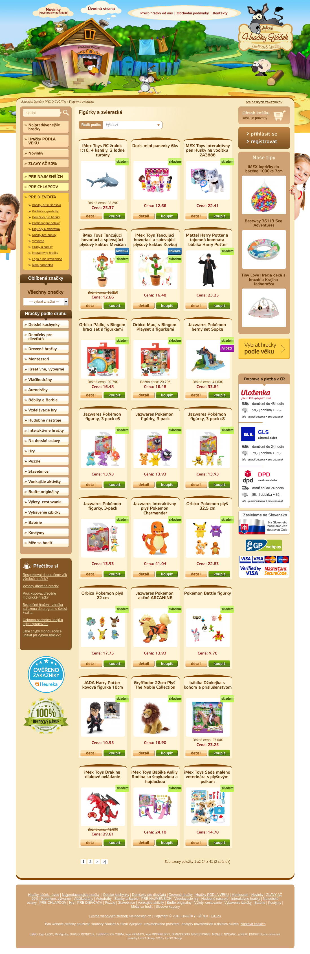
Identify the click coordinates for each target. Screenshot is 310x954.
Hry (71, 903)
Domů (38, 101)
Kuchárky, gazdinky (45, 211)
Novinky (257, 895)
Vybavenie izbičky (238, 903)
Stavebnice (126, 903)
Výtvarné (38, 241)
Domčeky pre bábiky (46, 217)
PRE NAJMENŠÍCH (156, 899)
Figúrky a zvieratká (81, 101)
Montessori (240, 895)
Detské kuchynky (116, 895)
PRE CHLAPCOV (52, 903)
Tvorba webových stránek (108, 916)
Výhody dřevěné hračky (41, 586)
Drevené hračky (181, 895)
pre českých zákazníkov (264, 102)
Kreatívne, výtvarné (56, 899)
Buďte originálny (179, 903)
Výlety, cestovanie (208, 903)
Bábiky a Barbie (126, 899)
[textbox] (42, 113)
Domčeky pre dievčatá (149, 895)
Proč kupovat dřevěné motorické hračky (39, 595)
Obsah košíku (256, 113)
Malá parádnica (42, 265)
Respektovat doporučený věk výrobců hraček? (45, 577)
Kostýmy (274, 903)
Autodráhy (103, 899)
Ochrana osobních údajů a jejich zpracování (43, 622)
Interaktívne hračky (45, 252)
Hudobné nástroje (214, 899)
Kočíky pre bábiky (44, 235)
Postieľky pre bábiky (46, 223)
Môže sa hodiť (142, 907)
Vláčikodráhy (83, 899)
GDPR (216, 916)
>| (104, 862)
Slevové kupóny (168, 907)
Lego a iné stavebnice (47, 259)
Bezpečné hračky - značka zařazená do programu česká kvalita (45, 609)
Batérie (259, 903)
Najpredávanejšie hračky (81, 895)
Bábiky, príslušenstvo (46, 205)
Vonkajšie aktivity (151, 903)
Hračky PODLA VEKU (212, 895)
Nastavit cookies (253, 924)
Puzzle (110, 903)
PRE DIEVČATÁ (55, 101)
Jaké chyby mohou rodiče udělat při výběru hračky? (42, 633)
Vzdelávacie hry (186, 899)
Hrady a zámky (42, 246)
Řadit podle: (91, 125)
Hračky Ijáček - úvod (43, 895)
